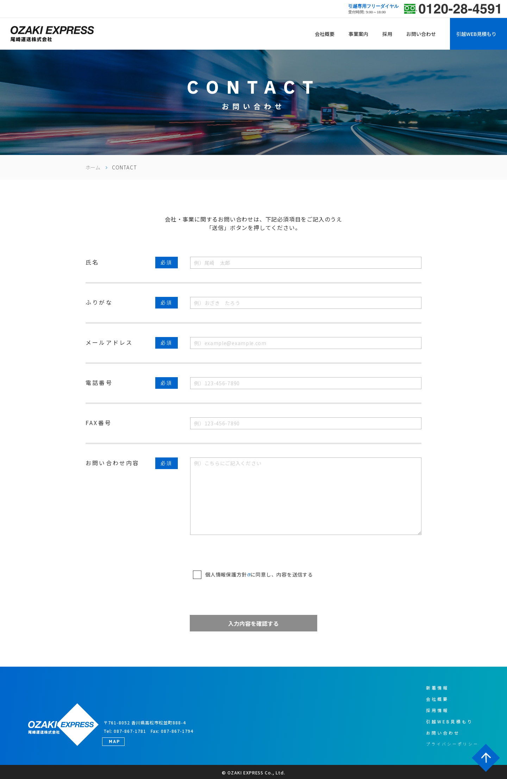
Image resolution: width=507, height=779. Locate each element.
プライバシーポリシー (452, 744)
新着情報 (437, 688)
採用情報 (437, 710)
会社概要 (324, 33)
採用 (387, 33)
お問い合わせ (421, 33)
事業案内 (358, 33)
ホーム (93, 167)
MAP (114, 741)
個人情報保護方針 (226, 574)
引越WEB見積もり (476, 33)
